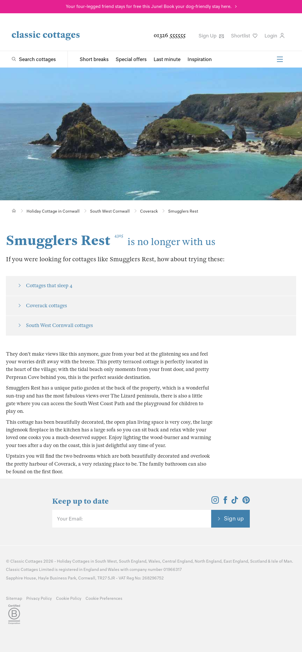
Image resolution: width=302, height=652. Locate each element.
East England (236, 561)
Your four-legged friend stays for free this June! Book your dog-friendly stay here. (149, 6)
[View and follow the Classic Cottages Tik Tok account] (235, 502)
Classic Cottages (26, 561)
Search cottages (37, 59)
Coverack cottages (46, 306)
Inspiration (200, 59)
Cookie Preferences (104, 598)
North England (208, 561)
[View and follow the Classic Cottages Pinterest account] (246, 502)
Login (274, 36)
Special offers (131, 59)
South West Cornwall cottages (59, 325)
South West (106, 561)
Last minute (167, 59)
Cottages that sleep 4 (49, 286)
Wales (154, 561)
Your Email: (70, 519)
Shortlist (244, 36)
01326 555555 (170, 35)
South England (132, 561)
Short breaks (94, 59)
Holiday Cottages (73, 561)
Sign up (234, 518)
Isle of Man (281, 561)
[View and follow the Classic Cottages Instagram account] (215, 502)
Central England (177, 561)
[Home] (14, 211)
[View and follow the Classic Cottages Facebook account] (225, 502)
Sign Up (211, 36)
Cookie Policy (68, 598)
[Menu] (280, 59)
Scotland (258, 561)
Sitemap (14, 598)
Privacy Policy (39, 598)
